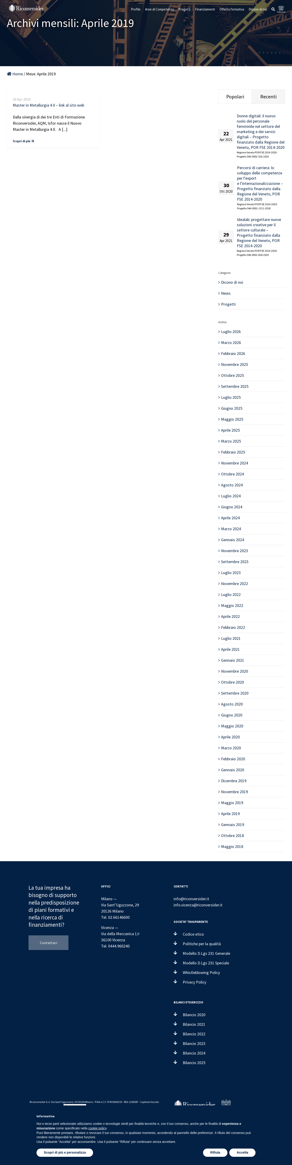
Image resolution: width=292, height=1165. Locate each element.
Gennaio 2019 (232, 824)
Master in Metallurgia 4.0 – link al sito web (48, 105)
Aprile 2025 (230, 430)
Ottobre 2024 (232, 474)
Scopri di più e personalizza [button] (65, 1152)
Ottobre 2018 (232, 835)
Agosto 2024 (232, 485)
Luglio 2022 (231, 594)
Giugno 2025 (231, 408)
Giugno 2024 (231, 506)
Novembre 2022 (234, 583)
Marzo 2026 (231, 342)
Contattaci (48, 942)
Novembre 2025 (234, 364)
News (226, 293)
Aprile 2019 (230, 813)
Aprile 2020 (230, 737)
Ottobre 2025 (232, 375)
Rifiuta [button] (215, 1152)
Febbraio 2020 (233, 758)
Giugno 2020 (231, 715)
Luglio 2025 (231, 397)
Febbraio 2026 (233, 353)
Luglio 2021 (231, 638)
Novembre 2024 (234, 463)
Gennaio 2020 (232, 769)
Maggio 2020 (232, 726)
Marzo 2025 (231, 441)
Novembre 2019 (234, 791)
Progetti (228, 304)
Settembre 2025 (234, 386)
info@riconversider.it (191, 898)
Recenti (268, 96)
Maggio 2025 (232, 419)
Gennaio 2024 (232, 539)
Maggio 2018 (232, 846)
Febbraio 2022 (233, 627)
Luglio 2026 (231, 331)
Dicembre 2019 (233, 780)
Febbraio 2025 (233, 452)
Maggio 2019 (232, 802)
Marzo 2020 (231, 747)
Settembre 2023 (234, 561)
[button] (273, 9)
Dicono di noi (232, 282)
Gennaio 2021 (232, 660)
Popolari (235, 96)
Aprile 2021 (230, 649)
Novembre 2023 (234, 550)
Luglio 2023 (231, 572)
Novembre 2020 (234, 671)
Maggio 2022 (232, 605)
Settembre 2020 (234, 693)
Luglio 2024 (231, 496)
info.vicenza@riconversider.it (198, 905)
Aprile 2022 (230, 616)
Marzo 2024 (231, 528)
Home (15, 73)
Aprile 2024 (230, 517)
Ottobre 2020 (232, 682)
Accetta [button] (242, 1152)
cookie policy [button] (97, 1128)
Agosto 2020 (232, 704)
